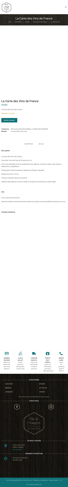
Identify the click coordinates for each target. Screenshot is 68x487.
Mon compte (22, 396)
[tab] (29, 144)
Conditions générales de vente (35, 396)
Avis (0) (41, 144)
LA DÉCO (27, 22)
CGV (60, 480)
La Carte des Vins (55, 22)
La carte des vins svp (19, 131)
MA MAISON (18, 22)
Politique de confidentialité (40, 480)
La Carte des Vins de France (34, 18)
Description (29, 144)
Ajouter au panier (9, 120)
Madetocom (38, 484)
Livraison (46, 396)
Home (9, 22)
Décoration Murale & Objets (40, 22)
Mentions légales (53, 480)
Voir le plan (17, 449)
